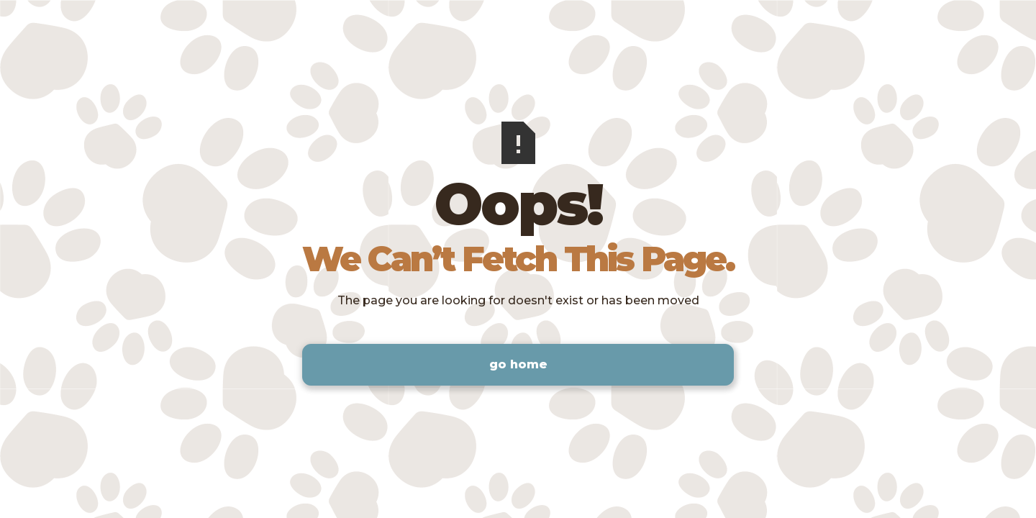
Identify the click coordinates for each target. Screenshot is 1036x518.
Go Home (518, 364)
